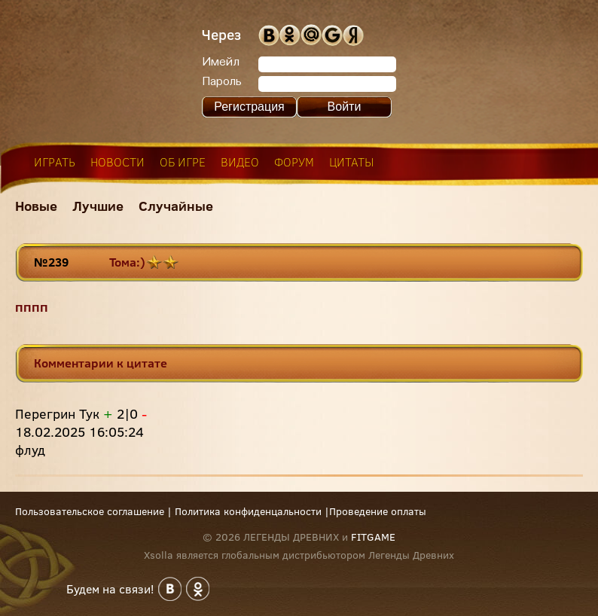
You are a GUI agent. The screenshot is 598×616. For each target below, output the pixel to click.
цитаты (351, 162)
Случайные (176, 206)
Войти (345, 106)
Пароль (222, 82)
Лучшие (98, 206)
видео (240, 162)
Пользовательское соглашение (89, 511)
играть (54, 162)
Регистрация (249, 106)
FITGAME (373, 536)
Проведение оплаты (377, 511)
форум (294, 162)
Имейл (221, 62)
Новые (36, 206)
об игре (183, 162)
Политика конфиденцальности (248, 511)
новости (117, 162)
